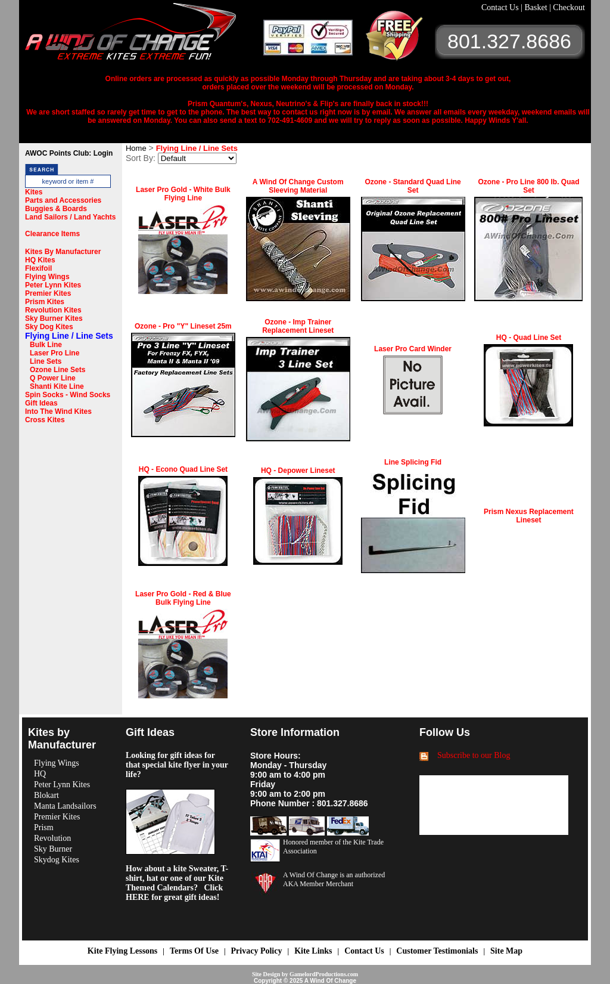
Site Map (506, 950)
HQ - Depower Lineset (298, 470)
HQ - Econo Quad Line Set (183, 469)
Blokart (46, 795)
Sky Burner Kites (54, 318)
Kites (33, 192)
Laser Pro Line (54, 353)
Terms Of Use (194, 950)
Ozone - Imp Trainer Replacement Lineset (298, 326)
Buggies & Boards (56, 209)
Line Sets (45, 361)
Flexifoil (38, 268)
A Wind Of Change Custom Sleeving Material (298, 186)
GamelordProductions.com (324, 974)
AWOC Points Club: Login (69, 153)
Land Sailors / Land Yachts (70, 217)
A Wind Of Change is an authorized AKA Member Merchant (334, 879)
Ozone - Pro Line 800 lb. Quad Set (528, 186)
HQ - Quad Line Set (528, 337)
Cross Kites (45, 420)
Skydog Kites (56, 859)
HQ (40, 773)
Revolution (52, 838)
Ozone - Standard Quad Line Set (412, 186)
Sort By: (140, 158)
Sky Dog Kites (49, 327)
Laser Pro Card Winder (413, 349)
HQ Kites (40, 260)
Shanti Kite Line (57, 386)
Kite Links (313, 950)
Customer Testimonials (437, 950)
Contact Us (501, 7)
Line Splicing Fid (412, 462)
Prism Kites (44, 302)
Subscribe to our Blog (474, 755)
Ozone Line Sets (57, 370)
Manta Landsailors (65, 806)
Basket (536, 7)
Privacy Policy (256, 950)
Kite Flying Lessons (122, 950)
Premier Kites (48, 293)
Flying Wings (47, 277)
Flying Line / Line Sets (69, 336)
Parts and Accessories (63, 200)
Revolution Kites (53, 310)
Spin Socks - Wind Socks (67, 395)
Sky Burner (53, 848)
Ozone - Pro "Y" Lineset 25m (183, 326)
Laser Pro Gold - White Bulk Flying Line (183, 193)
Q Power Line (53, 378)
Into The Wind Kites (58, 411)
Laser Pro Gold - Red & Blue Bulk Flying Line (183, 598)
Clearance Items (52, 234)
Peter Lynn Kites (53, 285)
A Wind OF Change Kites (144, 36)
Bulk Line (46, 345)
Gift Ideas (41, 403)
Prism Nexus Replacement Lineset (529, 516)
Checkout (569, 7)
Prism (44, 827)
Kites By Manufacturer (63, 251)
